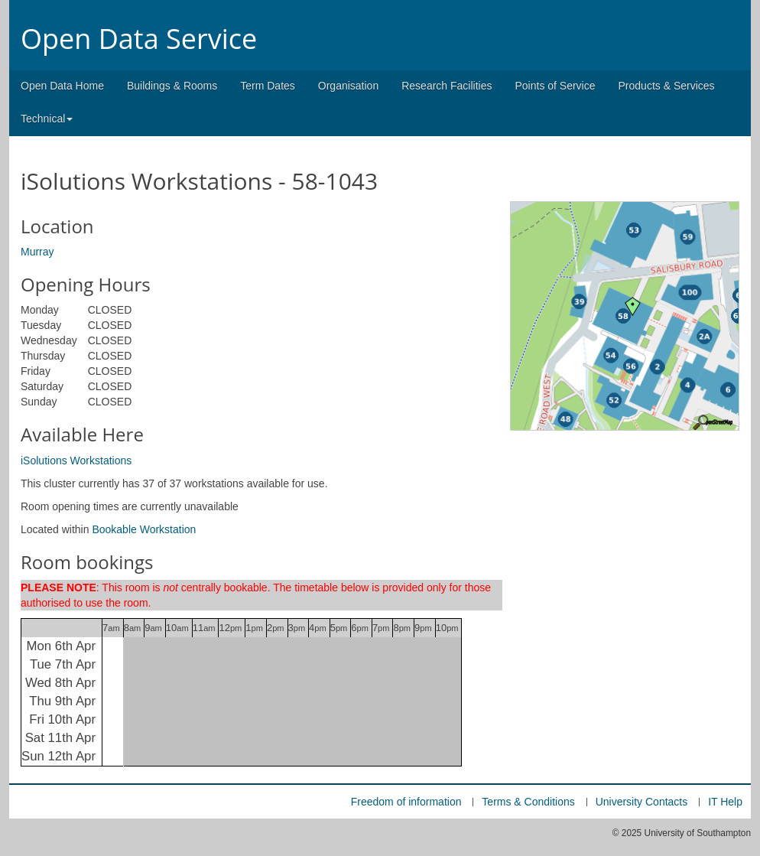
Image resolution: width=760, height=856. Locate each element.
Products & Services (667, 86)
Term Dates (267, 86)
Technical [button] (47, 118)
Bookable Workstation (144, 529)
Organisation (348, 86)
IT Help (725, 802)
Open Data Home (62, 86)
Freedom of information (406, 802)
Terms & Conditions (528, 802)
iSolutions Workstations (76, 460)
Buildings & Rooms (172, 86)
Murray (37, 252)
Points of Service (555, 86)
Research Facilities (446, 86)
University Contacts (642, 802)
